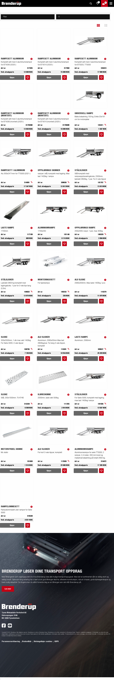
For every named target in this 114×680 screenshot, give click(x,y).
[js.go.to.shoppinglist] (97, 3)
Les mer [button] (8, 589)
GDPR (56, 641)
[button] (100, 25)
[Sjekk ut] (104, 3)
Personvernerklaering (11, 641)
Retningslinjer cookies (43, 641)
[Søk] (90, 3)
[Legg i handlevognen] (27, 77)
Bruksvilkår (27, 641)
